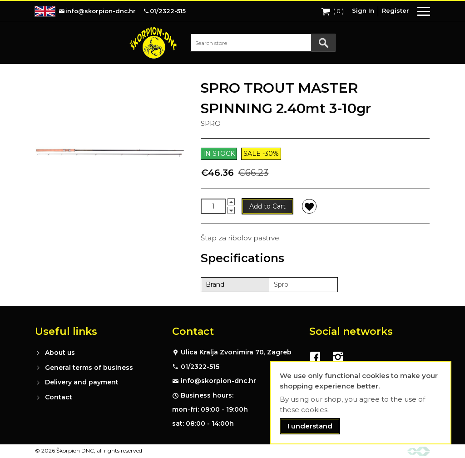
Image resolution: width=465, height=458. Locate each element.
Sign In (363, 10)
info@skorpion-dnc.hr (218, 381)
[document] (360, 402)
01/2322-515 (200, 367)
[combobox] (263, 43)
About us (60, 352)
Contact (58, 397)
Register (395, 10)
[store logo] (153, 42)
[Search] (323, 43)
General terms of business (89, 367)
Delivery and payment (82, 382)
